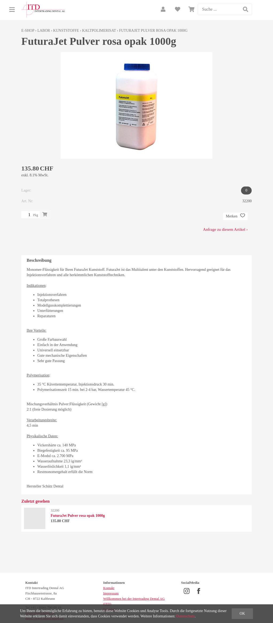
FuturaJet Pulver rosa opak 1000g (153, 31)
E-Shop (27, 31)
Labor (43, 31)
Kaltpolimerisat (99, 31)
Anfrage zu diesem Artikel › (225, 229)
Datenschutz (185, 616)
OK (242, 614)
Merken (235, 216)
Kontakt (108, 588)
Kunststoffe (66, 31)
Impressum (111, 593)
